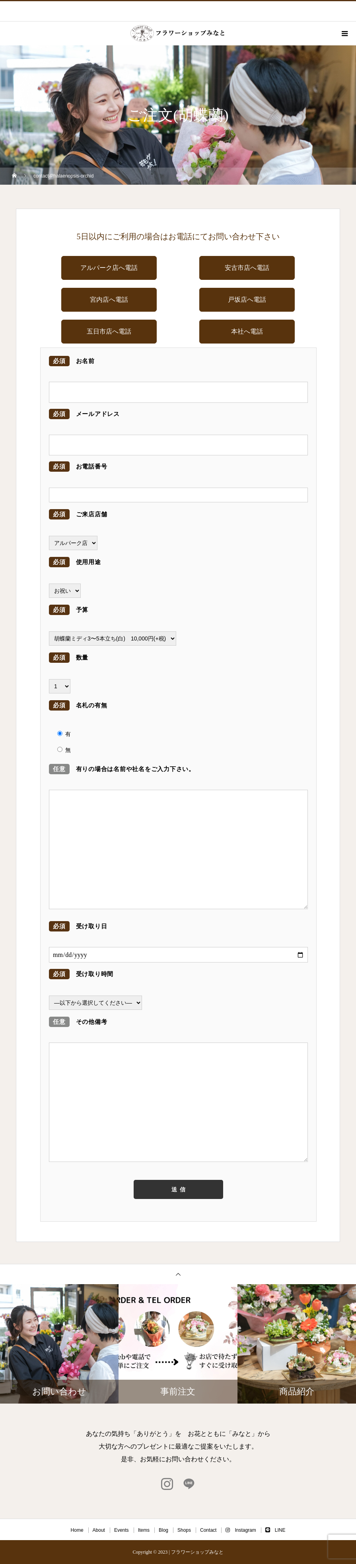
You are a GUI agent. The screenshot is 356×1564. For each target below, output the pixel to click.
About (99, 1530)
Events (121, 1530)
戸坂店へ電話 (247, 299)
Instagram (241, 1530)
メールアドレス (84, 414)
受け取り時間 (81, 974)
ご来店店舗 (78, 514)
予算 (68, 610)
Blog (163, 1530)
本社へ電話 (247, 331)
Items (144, 1530)
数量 (68, 657)
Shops (184, 1530)
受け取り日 (78, 926)
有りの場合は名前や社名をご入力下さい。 (122, 769)
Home (77, 1530)
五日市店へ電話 (109, 331)
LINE (275, 1530)
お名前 (72, 361)
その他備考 (78, 1022)
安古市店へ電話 (247, 267)
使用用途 (75, 562)
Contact (208, 1530)
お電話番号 (78, 466)
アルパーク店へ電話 (109, 267)
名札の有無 (78, 705)
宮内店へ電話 (109, 299)
